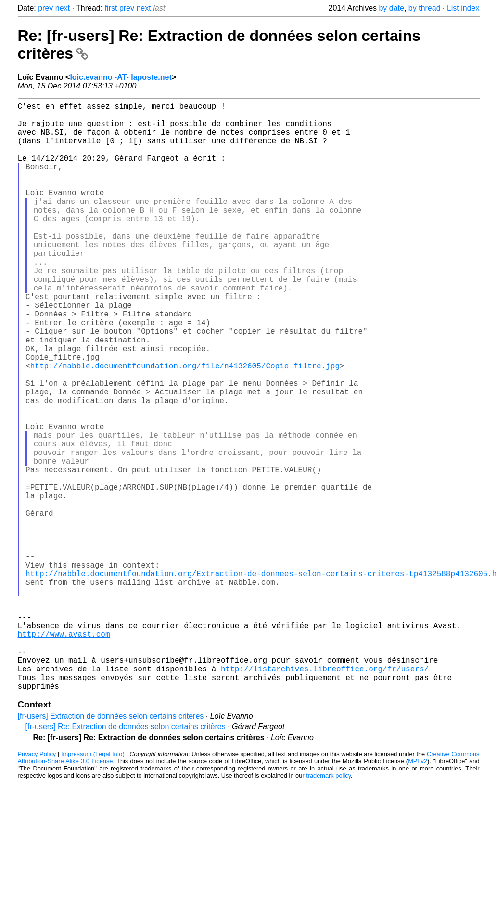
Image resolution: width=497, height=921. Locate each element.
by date (391, 8)
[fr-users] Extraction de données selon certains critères (111, 847)
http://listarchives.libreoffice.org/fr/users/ (325, 795)
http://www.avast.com (64, 753)
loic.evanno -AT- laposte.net (120, 77)
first (111, 8)
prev (45, 8)
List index (463, 8)
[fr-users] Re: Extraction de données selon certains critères (125, 857)
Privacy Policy (37, 884)
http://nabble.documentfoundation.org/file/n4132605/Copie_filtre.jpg (185, 425)
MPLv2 (417, 892)
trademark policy (328, 906)
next (62, 8)
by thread (424, 8)
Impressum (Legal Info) (93, 884)
